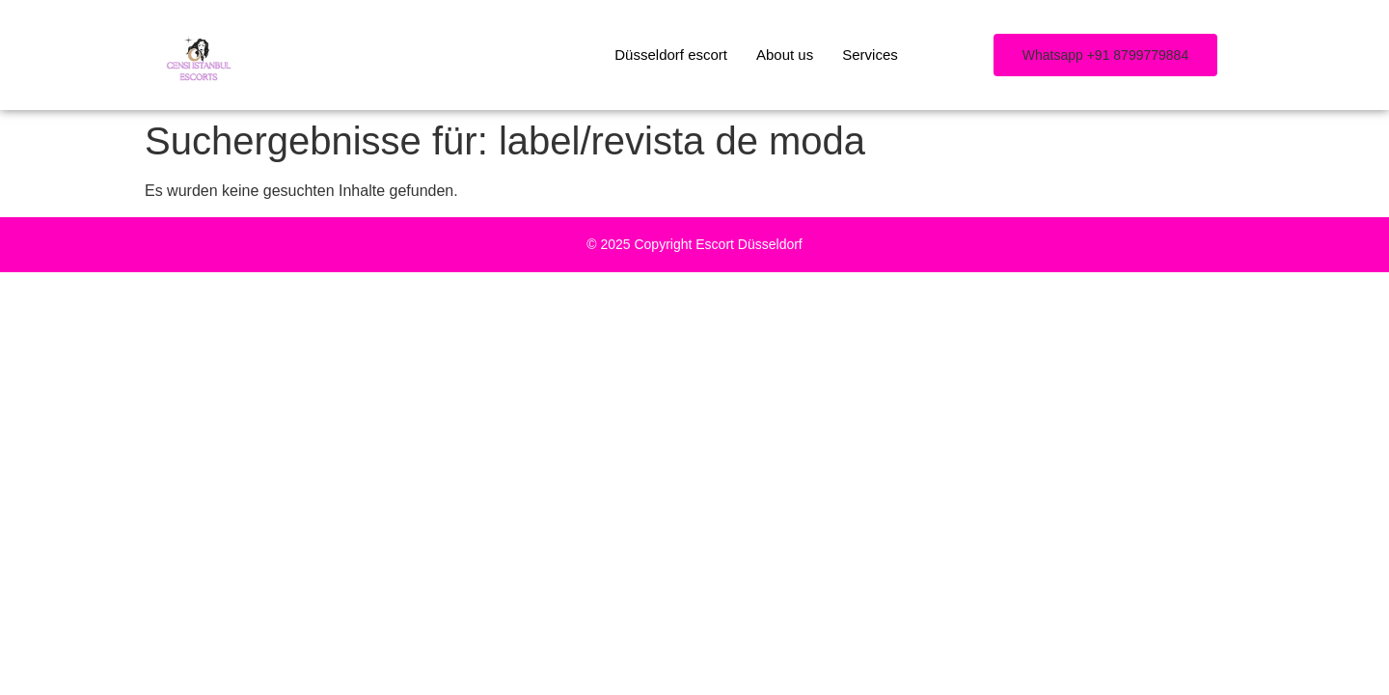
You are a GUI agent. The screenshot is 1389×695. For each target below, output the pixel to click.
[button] (1105, 55)
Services (870, 54)
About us (784, 54)
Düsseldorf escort (670, 54)
